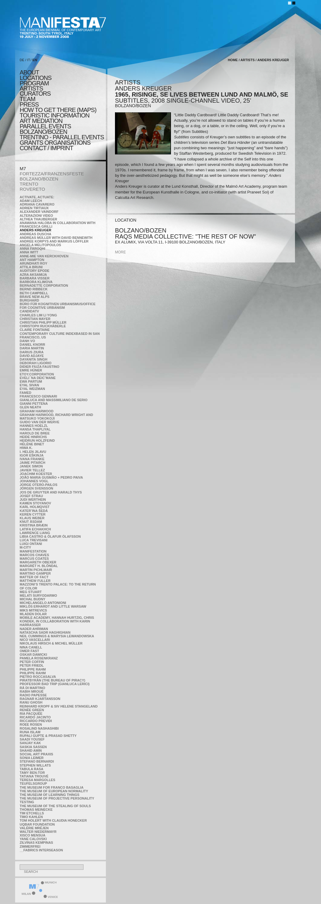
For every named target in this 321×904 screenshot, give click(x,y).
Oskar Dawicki (33, 654)
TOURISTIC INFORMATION (54, 115)
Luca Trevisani (33, 540)
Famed (25, 392)
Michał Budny (32, 599)
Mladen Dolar (33, 614)
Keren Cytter (33, 514)
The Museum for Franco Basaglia (52, 787)
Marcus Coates (34, 558)
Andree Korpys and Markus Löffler (54, 241)
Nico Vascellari (35, 640)
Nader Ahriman (34, 629)
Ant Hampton (32, 260)
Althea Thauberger (38, 219)
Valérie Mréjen (34, 828)
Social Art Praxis (36, 754)
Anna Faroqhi (32, 248)
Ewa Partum (31, 381)
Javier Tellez (32, 470)
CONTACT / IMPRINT (46, 148)
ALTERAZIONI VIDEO (36, 215)
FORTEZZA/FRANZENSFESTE (52, 173)
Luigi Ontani (31, 544)
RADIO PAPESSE (33, 695)
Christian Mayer (35, 319)
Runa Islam (30, 732)
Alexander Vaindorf (39, 211)
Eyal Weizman (32, 389)
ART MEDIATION (41, 121)
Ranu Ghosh (31, 702)
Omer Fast (29, 651)
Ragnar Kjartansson (40, 699)
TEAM (27, 99)
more (120, 252)
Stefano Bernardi (37, 761)
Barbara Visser (35, 278)
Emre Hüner (31, 370)
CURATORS (35, 93)
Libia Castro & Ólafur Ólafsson (50, 536)
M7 (23, 168)
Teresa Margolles (37, 780)
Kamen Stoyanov (35, 503)
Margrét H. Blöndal (39, 566)
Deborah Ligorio (35, 363)
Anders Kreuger (35, 230)
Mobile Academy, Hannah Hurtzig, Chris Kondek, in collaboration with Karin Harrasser (57, 621)
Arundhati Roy (33, 263)
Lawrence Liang (35, 533)
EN (34, 60)
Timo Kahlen (31, 817)
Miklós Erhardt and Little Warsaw (53, 606)
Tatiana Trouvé (34, 776)
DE (22, 60)
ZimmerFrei (30, 846)
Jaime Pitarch (32, 462)
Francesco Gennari (38, 396)
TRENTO (29, 183)
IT (28, 60)
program (34, 83)
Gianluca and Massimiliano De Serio (53, 400)
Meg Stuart (31, 592)
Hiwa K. (26, 448)
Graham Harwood (37, 411)
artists (31, 88)
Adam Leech (31, 201)
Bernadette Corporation (44, 285)
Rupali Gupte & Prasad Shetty (48, 735)
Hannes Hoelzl (34, 425)
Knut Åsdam (31, 521)
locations (35, 78)
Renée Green (32, 710)
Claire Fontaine (35, 330)
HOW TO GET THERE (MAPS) (58, 110)
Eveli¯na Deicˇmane (38, 378)
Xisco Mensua (32, 835)
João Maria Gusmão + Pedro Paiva (51, 477)
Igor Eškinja (32, 455)
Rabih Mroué (32, 691)
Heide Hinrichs (33, 437)
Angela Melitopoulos (40, 245)
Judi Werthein (33, 499)
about (29, 72)
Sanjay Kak (30, 743)
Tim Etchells (32, 813)
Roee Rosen (31, 724)
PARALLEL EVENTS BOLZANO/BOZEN (45, 129)
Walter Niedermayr (38, 831)
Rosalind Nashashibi (39, 728)
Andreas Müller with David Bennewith (56, 237)
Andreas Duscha (35, 234)
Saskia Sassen (33, 747)
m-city (25, 547)
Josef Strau (31, 496)
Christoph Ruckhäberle (43, 326)
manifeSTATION (33, 551)
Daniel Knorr (32, 344)
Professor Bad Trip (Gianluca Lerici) (55, 684)
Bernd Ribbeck (33, 289)
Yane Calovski (33, 839)
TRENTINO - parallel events (62, 137)
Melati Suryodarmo (38, 595)
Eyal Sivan (29, 385)
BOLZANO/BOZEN (39, 178)
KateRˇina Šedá (34, 511)
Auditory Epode (34, 270)
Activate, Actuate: (37, 197)
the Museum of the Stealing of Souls (55, 806)
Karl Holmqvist (35, 507)
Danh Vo (27, 341)
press (29, 104)
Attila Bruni (31, 267)
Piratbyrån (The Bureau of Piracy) (52, 680)
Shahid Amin (31, 750)
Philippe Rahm (33, 669)
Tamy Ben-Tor (32, 772)
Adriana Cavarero (37, 204)
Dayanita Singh (33, 359)
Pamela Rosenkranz (39, 658)
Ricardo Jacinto (35, 717)
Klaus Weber (32, 518)
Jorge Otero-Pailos (38, 485)
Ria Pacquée (31, 713)
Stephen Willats (35, 765)
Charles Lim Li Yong (38, 315)
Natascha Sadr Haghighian (45, 632)
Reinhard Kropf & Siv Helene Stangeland (59, 706)
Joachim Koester (36, 474)
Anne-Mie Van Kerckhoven (44, 256)
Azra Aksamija (33, 274)
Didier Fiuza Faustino (39, 366)
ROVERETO (32, 189)
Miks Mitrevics (33, 610)
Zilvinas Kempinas (36, 842)
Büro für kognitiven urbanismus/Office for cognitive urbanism (58, 305)
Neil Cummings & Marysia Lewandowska (57, 636)
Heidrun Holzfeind (37, 440)
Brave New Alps (34, 297)
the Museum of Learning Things (49, 795)
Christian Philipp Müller (43, 322)
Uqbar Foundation (37, 824)
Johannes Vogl (34, 481)
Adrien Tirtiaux (34, 208)
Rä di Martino (32, 688)
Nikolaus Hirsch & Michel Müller (51, 643)
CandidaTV (29, 311)
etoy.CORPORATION (37, 374)
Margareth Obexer (38, 562)
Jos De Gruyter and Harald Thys (51, 492)
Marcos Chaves (34, 555)
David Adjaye (32, 356)
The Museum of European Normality (54, 791)
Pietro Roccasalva (38, 676)
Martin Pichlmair (36, 570)
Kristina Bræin (33, 525)
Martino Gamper (35, 573)
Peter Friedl (32, 665)
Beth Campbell (34, 293)
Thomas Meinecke (36, 809)
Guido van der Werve (39, 422)
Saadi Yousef (32, 739)
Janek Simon (31, 466)
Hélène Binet (32, 444)
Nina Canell (31, 647)
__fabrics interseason (41, 850)
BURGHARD (29, 300)
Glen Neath (30, 407)
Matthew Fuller (35, 580)
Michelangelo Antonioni (43, 603)
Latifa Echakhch (35, 529)
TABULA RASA (31, 769)
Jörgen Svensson (36, 488)
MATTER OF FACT (34, 577)
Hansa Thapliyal (35, 429)
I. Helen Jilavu (33, 452)
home (233, 60)
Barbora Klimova (36, 282)
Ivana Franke (32, 459)
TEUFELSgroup (33, 783)
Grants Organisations (55, 142)
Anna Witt (29, 252)
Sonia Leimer (32, 758)
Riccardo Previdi (36, 721)
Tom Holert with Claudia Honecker (53, 820)
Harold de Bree (35, 433)
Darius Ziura (32, 352)
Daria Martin (32, 348)
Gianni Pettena (34, 403)
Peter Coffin (32, 662)
